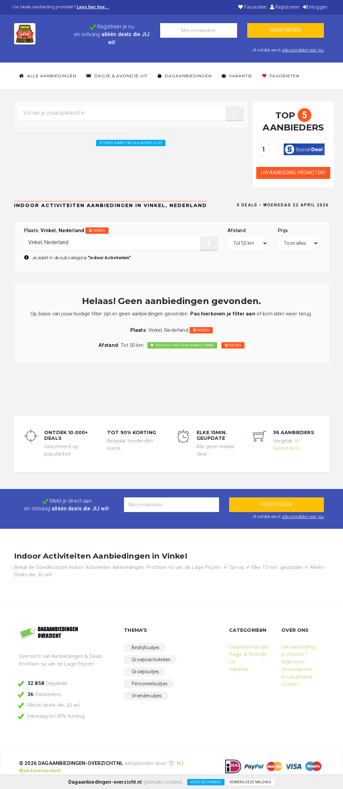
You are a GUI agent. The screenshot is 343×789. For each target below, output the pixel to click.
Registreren (284, 7)
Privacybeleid (296, 677)
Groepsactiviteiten (151, 659)
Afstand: (237, 230)
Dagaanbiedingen (185, 75)
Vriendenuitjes (147, 695)
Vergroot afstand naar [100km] (182, 345)
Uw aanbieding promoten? (293, 172)
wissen (97, 230)
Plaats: (66, 230)
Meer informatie (206, 782)
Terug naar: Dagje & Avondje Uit (130, 143)
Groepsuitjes (145, 671)
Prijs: (283, 230)
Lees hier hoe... (93, 6)
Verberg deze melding (250, 782)
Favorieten (252, 7)
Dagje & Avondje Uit (117, 75)
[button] (234, 113)
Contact (290, 684)
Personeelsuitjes (149, 683)
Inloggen (315, 7)
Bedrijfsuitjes (145, 647)
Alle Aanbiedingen (47, 75)
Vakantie (237, 75)
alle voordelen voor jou (303, 50)
